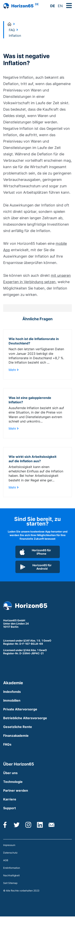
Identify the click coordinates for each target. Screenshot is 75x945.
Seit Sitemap (10, 883)
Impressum (9, 845)
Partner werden (15, 790)
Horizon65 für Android (36, 566)
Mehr (14, 370)
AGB (5, 860)
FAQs (7, 744)
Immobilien (11, 700)
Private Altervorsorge (20, 709)
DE (52, 6)
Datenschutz (10, 852)
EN (60, 6)
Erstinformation (11, 867)
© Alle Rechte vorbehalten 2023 (21, 890)
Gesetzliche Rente (17, 727)
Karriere (9, 799)
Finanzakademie (16, 736)
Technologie (13, 782)
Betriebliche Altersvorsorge (25, 718)
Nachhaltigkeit (11, 875)
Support (9, 808)
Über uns (10, 773)
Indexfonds (12, 692)
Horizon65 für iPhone (35, 551)
